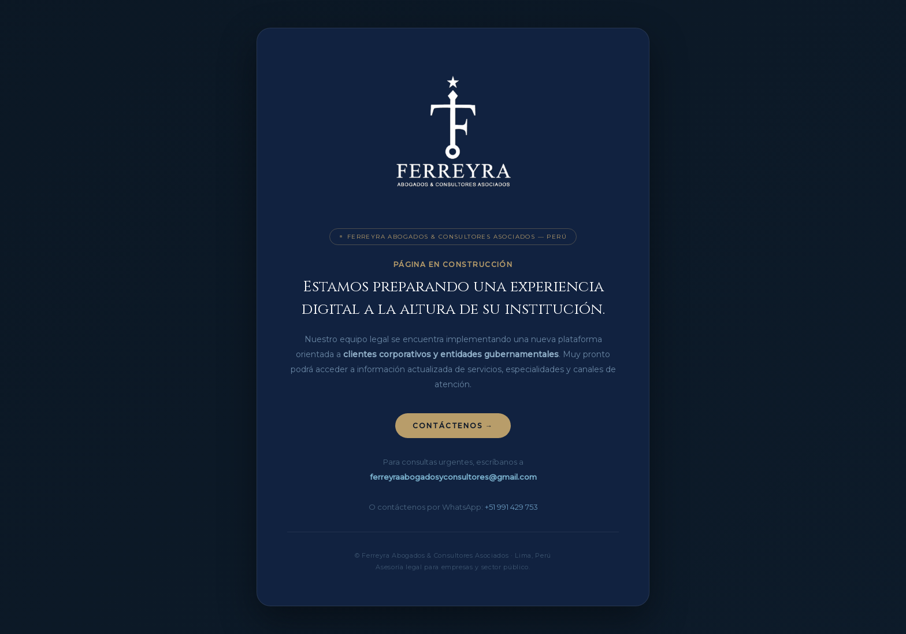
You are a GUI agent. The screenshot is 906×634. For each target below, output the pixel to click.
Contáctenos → (453, 425)
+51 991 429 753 (511, 506)
